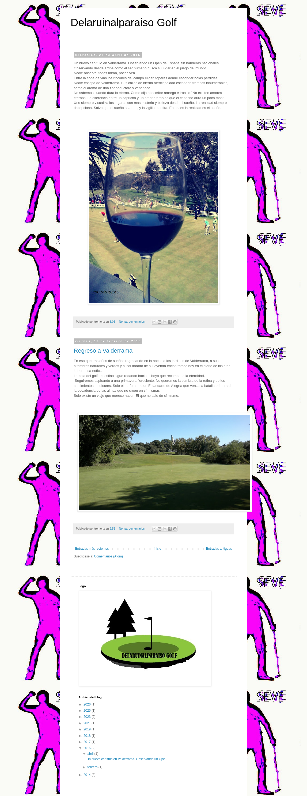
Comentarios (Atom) (108, 556)
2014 (88, 775)
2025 (88, 710)
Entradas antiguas (219, 548)
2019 (88, 729)
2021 (88, 723)
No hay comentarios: (132, 321)
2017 (88, 742)
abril (90, 754)
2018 (88, 736)
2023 (88, 717)
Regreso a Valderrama (103, 350)
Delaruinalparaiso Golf (124, 22)
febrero (92, 767)
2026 (88, 704)
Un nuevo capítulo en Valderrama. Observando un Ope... (127, 759)
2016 (88, 748)
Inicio (157, 548)
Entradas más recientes (92, 548)
